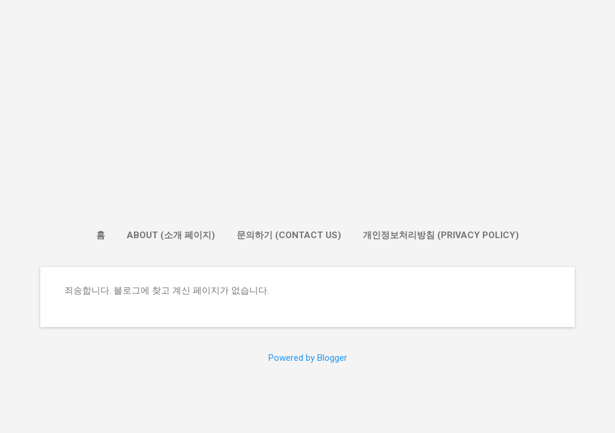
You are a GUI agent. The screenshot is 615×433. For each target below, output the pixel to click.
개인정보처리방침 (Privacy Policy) (441, 235)
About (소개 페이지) (171, 235)
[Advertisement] (307, 124)
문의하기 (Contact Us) (289, 235)
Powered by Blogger (307, 357)
